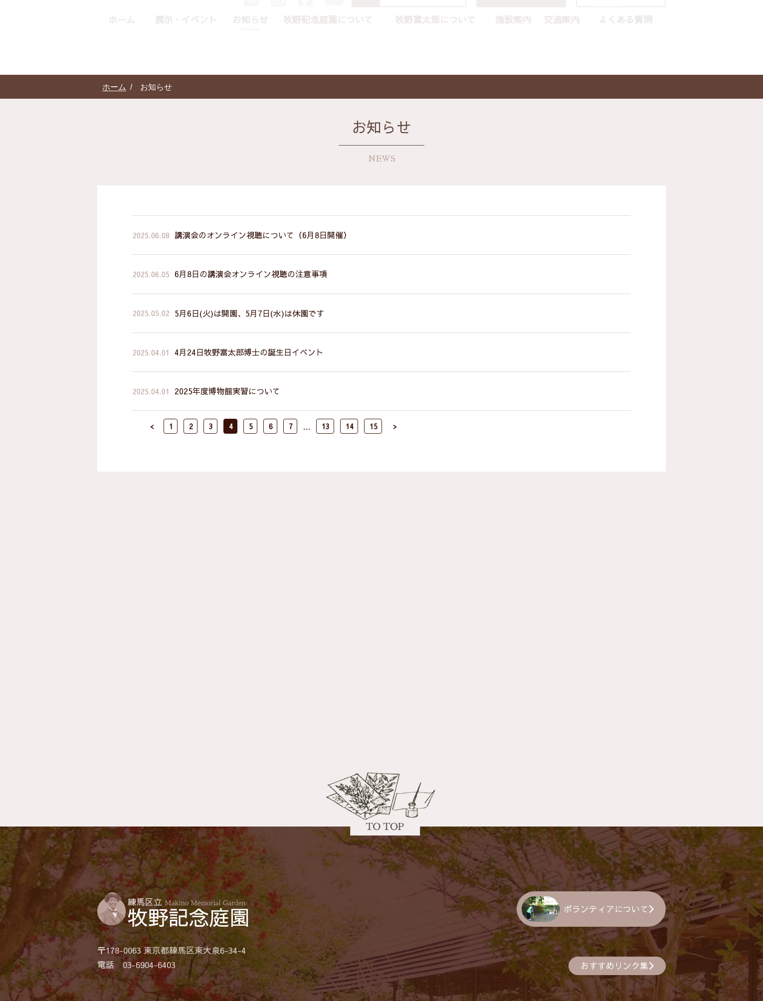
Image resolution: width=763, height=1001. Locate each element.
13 (326, 426)
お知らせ (250, 64)
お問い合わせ (529, 41)
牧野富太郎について (435, 64)
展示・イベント (186, 64)
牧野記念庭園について (328, 64)
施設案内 (513, 64)
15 (374, 426)
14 (350, 426)
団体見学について (625, 41)
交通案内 (561, 64)
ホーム (121, 64)
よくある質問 (625, 64)
